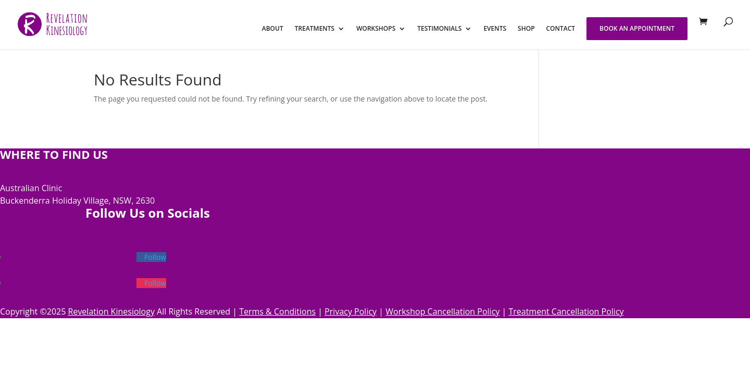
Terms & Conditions (277, 311)
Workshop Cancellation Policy (442, 311)
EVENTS (494, 29)
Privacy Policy (350, 311)
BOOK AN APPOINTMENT (636, 28)
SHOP (526, 29)
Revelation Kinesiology (111, 311)
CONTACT (561, 29)
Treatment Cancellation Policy (565, 311)
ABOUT (272, 29)
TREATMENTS (314, 29)
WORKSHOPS (375, 29)
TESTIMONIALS (439, 29)
